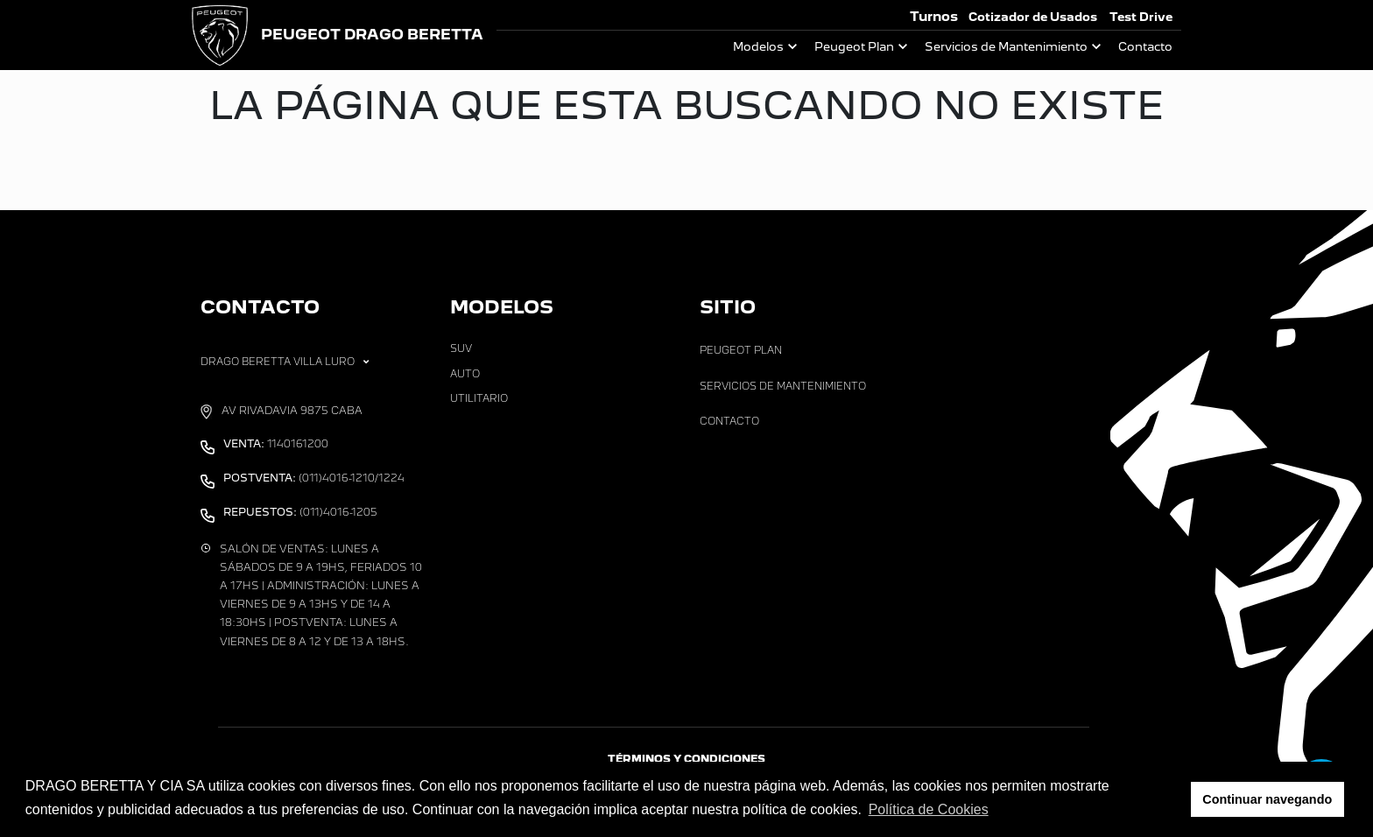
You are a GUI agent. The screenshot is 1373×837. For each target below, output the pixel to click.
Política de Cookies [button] (929, 809)
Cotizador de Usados (1032, 17)
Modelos (758, 46)
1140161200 (275, 444)
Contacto (1145, 46)
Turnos (934, 16)
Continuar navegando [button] (1267, 799)
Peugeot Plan (854, 46)
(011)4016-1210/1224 (314, 478)
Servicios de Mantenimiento (1006, 46)
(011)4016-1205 (300, 512)
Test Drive (1140, 17)
